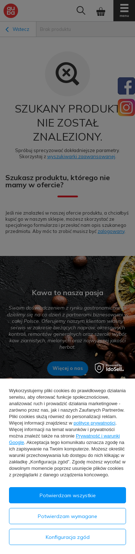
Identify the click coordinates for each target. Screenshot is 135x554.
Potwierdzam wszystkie (68, 495)
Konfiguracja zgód (68, 537)
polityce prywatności (94, 423)
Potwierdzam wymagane (67, 516)
